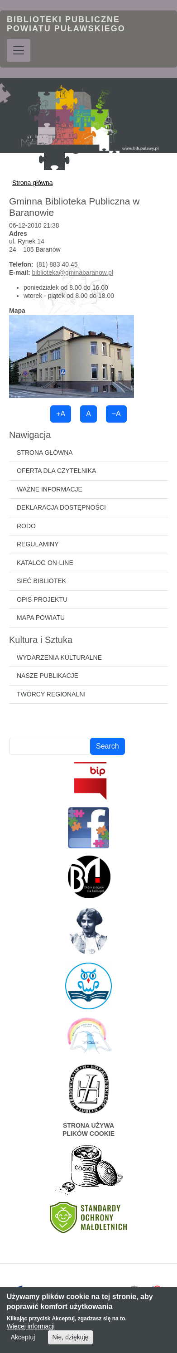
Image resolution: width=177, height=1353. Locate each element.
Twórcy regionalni (51, 694)
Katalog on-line (45, 562)
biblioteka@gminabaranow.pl (72, 272)
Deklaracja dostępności (61, 507)
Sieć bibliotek (41, 580)
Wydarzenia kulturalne (59, 657)
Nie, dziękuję (70, 1343)
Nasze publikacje (47, 675)
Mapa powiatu (41, 617)
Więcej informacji (31, 1332)
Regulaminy (38, 544)
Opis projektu (42, 599)
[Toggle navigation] (18, 50)
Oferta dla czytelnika (56, 470)
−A (116, 414)
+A (60, 414)
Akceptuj (23, 1343)
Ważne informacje (49, 489)
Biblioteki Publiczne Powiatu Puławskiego (66, 24)
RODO (26, 526)
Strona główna (32, 182)
